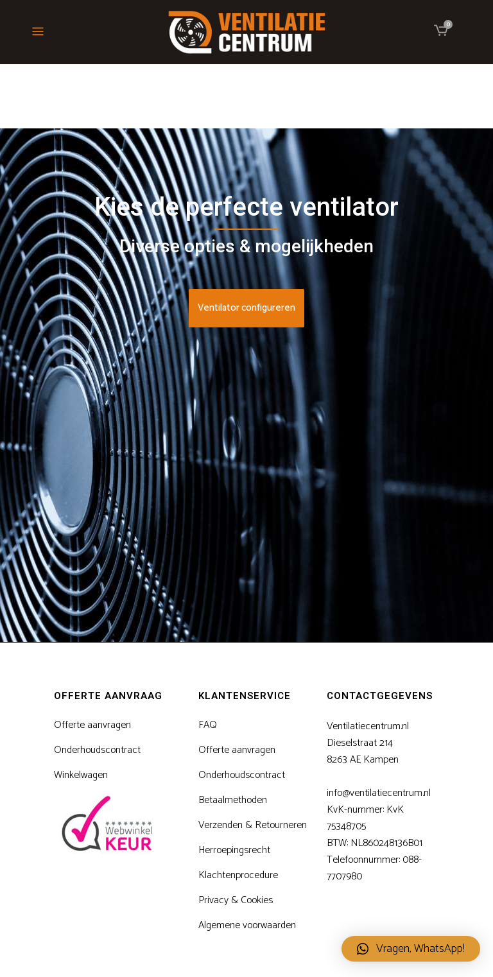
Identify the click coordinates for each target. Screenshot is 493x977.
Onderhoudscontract (97, 750)
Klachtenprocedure (238, 876)
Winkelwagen (81, 775)
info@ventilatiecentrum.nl (379, 793)
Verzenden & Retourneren (252, 825)
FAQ (207, 725)
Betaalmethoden (232, 800)
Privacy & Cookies (235, 901)
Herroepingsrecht (234, 850)
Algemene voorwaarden (247, 926)
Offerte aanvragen (92, 725)
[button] (411, 949)
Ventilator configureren (246, 308)
